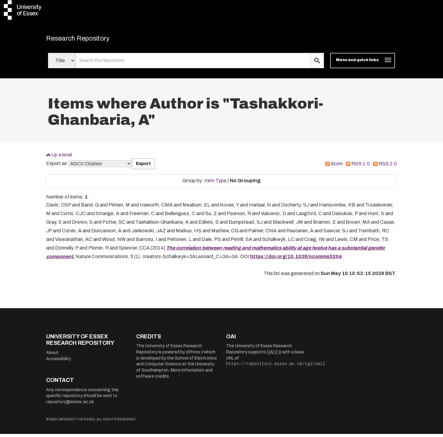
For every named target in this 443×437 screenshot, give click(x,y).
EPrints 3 (194, 355)
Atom (337, 167)
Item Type (215, 184)
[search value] (193, 64)
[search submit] (317, 64)
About (52, 356)
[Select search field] (61, 64)
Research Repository (89, 40)
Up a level (61, 157)
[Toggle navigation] (362, 64)
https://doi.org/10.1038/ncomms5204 (296, 259)
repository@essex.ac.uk (70, 405)
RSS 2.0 (387, 167)
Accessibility (58, 362)
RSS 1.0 (360, 167)
